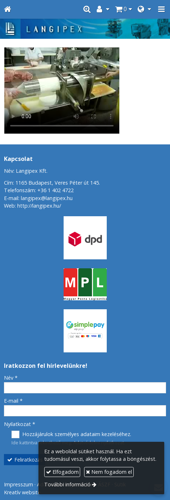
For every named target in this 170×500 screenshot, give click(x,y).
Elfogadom (62, 471)
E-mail (13, 400)
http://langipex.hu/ (39, 205)
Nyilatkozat (19, 424)
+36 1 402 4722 (55, 190)
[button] (161, 9)
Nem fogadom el (109, 471)
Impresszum (18, 484)
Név (11, 377)
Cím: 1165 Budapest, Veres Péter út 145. (52, 182)
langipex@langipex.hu (47, 198)
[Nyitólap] (7, 9)
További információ (67, 484)
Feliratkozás (24, 459)
